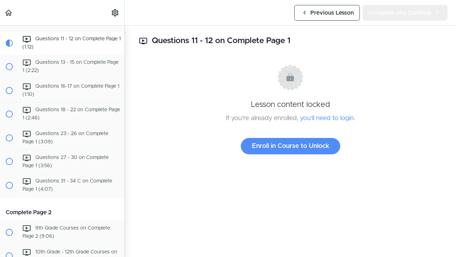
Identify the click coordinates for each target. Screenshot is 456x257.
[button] (9, 12)
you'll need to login (327, 118)
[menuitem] (115, 12)
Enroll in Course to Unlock (290, 146)
